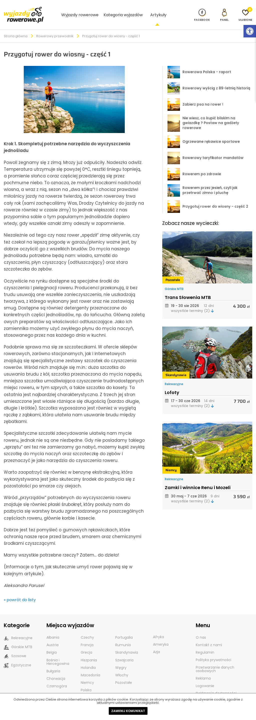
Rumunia (123, 636)
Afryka (158, 628)
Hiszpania (89, 651)
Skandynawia (176, 366)
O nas (201, 629)
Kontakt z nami (209, 636)
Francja (87, 636)
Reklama (203, 670)
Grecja (86, 644)
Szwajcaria (124, 651)
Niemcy (171, 461)
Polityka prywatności (213, 651)
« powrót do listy (20, 591)
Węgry (120, 659)
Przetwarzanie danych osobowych (215, 661)
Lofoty (172, 384)
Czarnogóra (56, 677)
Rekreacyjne (174, 376)
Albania (52, 629)
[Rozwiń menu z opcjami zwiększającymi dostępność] (250, 31)
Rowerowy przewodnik (55, 27)
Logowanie (205, 677)
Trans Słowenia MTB (188, 289)
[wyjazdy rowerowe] (24, 10)
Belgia (51, 644)
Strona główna (16, 27)
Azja (156, 643)
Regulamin (205, 644)
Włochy (121, 666)
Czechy (87, 629)
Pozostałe (173, 271)
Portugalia (124, 629)
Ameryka (160, 636)
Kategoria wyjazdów (123, 10)
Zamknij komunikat (128, 711)
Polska (86, 681)
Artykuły (158, 10)
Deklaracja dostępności (216, 685)
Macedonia (90, 666)
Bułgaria (53, 662)
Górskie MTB (174, 281)
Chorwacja (55, 670)
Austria (52, 636)
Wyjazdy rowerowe (79, 10)
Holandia (88, 659)
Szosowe (15, 647)
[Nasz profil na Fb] (202, 10)
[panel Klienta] (224, 10)
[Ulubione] (245, 10)
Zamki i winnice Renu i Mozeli (197, 479)
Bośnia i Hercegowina (57, 653)
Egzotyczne (17, 656)
